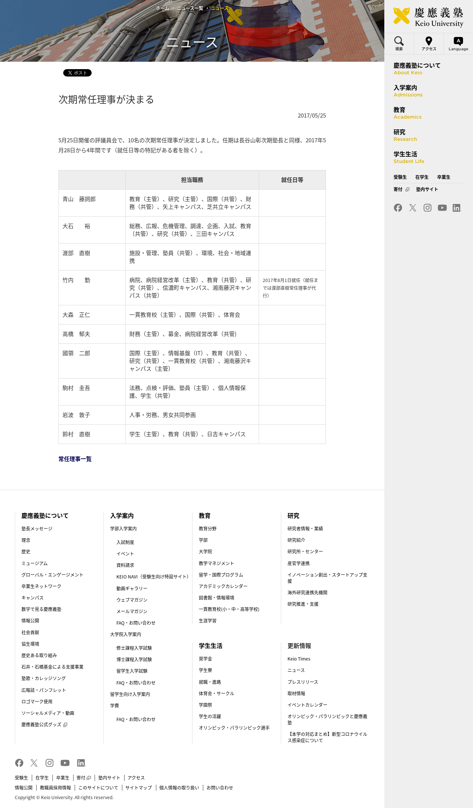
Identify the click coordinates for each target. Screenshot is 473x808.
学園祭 (205, 705)
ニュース (296, 670)
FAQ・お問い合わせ (136, 622)
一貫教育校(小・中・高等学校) (229, 609)
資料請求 (125, 565)
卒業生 (62, 777)
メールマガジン (131, 611)
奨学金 (205, 658)
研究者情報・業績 (305, 528)
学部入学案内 (123, 528)
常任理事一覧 (75, 459)
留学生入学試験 (131, 671)
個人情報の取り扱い (179, 787)
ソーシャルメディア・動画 (47, 713)
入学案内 (122, 515)
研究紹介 (296, 540)
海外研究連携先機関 (307, 592)
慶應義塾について (45, 515)
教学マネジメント (216, 563)
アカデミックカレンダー (223, 586)
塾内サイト (109, 777)
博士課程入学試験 (134, 659)
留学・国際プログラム (221, 574)
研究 (293, 515)
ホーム (162, 8)
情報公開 (30, 620)
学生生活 (210, 645)
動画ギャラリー (131, 588)
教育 (205, 515)
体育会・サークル (216, 693)
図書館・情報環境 (216, 597)
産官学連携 (298, 563)
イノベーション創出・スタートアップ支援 (327, 577)
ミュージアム (34, 563)
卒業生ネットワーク (41, 586)
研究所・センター (305, 551)
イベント (125, 553)
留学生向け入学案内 (130, 694)
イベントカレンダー (307, 705)
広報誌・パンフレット (43, 690)
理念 (25, 540)
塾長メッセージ (36, 528)
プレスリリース (302, 682)
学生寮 (205, 670)
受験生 (21, 777)
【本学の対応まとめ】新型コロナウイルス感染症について (327, 737)
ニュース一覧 (190, 8)
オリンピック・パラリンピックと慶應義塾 (327, 719)
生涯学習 (208, 620)
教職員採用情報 (55, 787)
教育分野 (208, 528)
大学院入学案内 (125, 634)
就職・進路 (210, 682)
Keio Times (298, 658)
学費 (114, 705)
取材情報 (296, 693)
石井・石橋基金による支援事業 (52, 666)
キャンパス (32, 597)
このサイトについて (98, 787)
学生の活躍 (210, 716)
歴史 (25, 551)
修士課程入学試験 (134, 648)
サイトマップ (138, 787)
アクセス (136, 777)
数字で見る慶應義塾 (41, 609)
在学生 (42, 777)
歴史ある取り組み (39, 655)
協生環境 (30, 644)
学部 (203, 540)
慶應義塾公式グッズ (44, 724)
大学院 (205, 551)
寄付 (83, 777)
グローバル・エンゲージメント (52, 574)
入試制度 (125, 542)
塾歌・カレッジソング (43, 678)
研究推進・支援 (303, 604)
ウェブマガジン (131, 600)
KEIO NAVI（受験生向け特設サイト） (153, 576)
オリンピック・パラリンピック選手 (234, 727)
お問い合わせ (220, 787)
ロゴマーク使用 (36, 701)
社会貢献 (30, 632)
